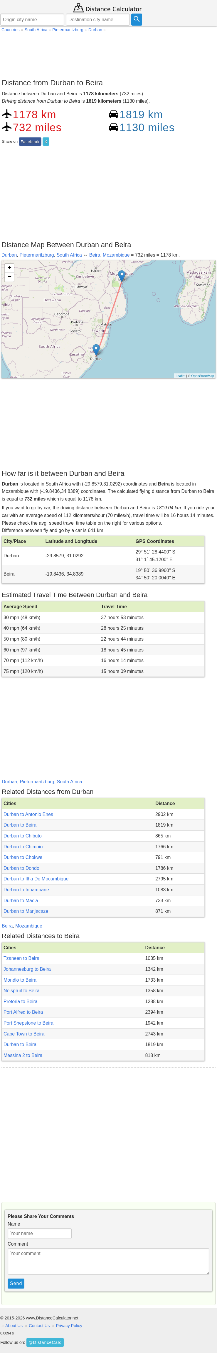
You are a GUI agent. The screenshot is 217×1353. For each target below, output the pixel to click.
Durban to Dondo (21, 868)
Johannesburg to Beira (27, 969)
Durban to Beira (20, 824)
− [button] (9, 277)
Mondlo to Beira (20, 980)
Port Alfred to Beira (23, 1012)
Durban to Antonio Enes (28, 814)
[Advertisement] (108, 54)
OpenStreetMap (202, 376)
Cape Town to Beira (24, 1033)
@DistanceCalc (44, 1342)
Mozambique (116, 254)
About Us (14, 1325)
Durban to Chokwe (23, 857)
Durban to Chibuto (23, 835)
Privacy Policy (69, 1325)
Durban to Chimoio (23, 846)
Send (16, 1283)
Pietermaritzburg (36, 254)
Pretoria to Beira (21, 1001)
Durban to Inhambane (26, 889)
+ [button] (9, 268)
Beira (94, 254)
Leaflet (180, 376)
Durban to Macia (21, 900)
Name (14, 1223)
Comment (18, 1243)
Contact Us (39, 1325)
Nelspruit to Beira (22, 990)
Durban (9, 254)
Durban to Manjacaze (26, 911)
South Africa (69, 254)
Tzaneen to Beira (21, 958)
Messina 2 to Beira (23, 1055)
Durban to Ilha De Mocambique (36, 878)
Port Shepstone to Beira (28, 1022)
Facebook (30, 141)
